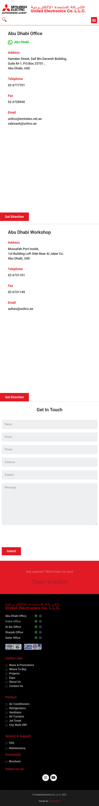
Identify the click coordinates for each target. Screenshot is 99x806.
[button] (94, 20)
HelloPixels (55, 801)
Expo (12, 677)
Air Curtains (16, 716)
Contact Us (16, 686)
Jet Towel (15, 720)
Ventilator (15, 712)
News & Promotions (21, 665)
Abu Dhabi (21, 42)
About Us (15, 681)
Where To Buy (17, 669)
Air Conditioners (19, 704)
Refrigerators (17, 708)
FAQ (11, 743)
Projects (14, 673)
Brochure (15, 761)
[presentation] (28, 536)
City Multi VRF (18, 725)
